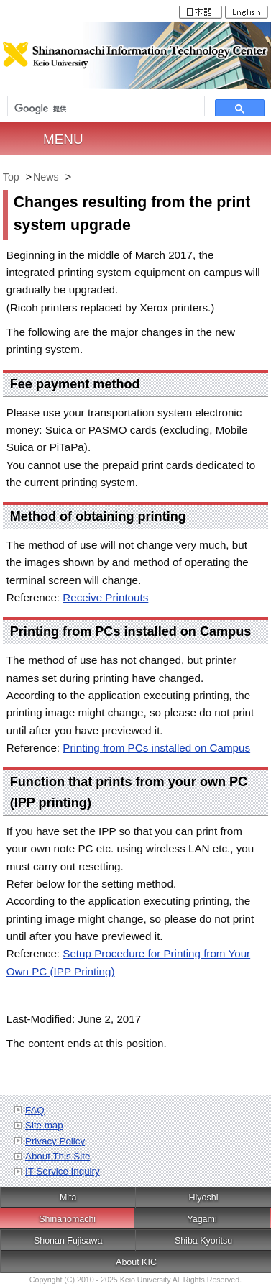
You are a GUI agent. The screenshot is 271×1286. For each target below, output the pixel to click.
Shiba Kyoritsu (203, 1241)
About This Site (57, 1156)
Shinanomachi (67, 1219)
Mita (68, 1197)
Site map (44, 1125)
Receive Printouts (105, 597)
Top (11, 177)
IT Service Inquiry (62, 1171)
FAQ (35, 1110)
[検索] (106, 109)
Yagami (201, 1219)
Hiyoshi (204, 1197)
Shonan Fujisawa (68, 1241)
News (46, 177)
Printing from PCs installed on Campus (156, 748)
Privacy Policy (55, 1141)
